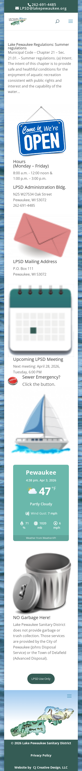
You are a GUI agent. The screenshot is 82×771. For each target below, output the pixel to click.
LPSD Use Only (41, 679)
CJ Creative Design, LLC (50, 767)
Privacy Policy (41, 755)
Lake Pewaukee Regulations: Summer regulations (38, 46)
